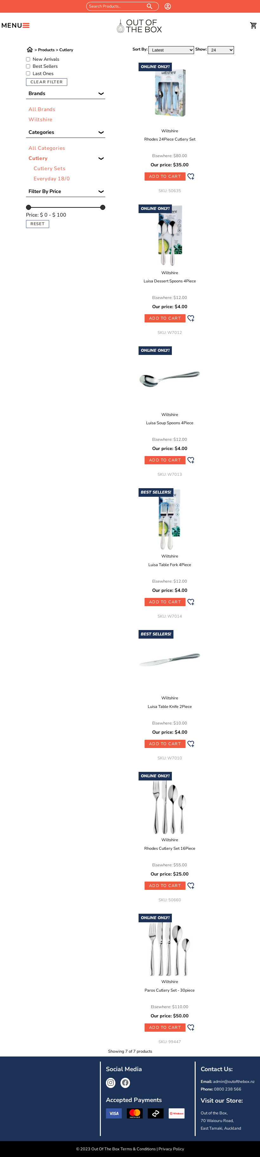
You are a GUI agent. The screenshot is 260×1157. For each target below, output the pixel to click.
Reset (37, 224)
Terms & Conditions (138, 1149)
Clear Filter (46, 82)
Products (46, 50)
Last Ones (43, 73)
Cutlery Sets (50, 168)
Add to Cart (165, 176)
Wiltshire (41, 119)
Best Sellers (45, 66)
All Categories (47, 148)
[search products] (150, 6)
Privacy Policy (171, 1149)
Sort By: (140, 49)
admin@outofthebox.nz (234, 1081)
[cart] (253, 25)
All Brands (42, 109)
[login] (167, 6)
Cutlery (66, 50)
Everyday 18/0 (52, 178)
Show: (201, 49)
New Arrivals (46, 59)
